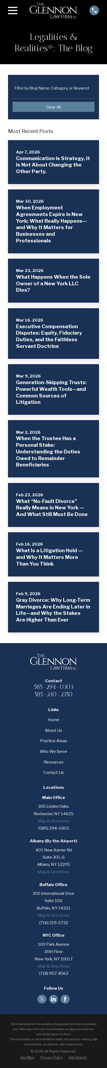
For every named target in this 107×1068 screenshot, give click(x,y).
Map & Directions (53, 820)
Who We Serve (53, 751)
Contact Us (53, 772)
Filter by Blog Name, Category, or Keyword (51, 88)
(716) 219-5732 (53, 922)
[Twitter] (41, 999)
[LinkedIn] (53, 999)
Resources (54, 762)
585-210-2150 (53, 694)
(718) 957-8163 (53, 973)
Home (53, 719)
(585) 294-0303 (53, 828)
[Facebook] (65, 999)
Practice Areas (53, 740)
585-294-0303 (53, 687)
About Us (53, 730)
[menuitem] (27, 1058)
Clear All (53, 106)
